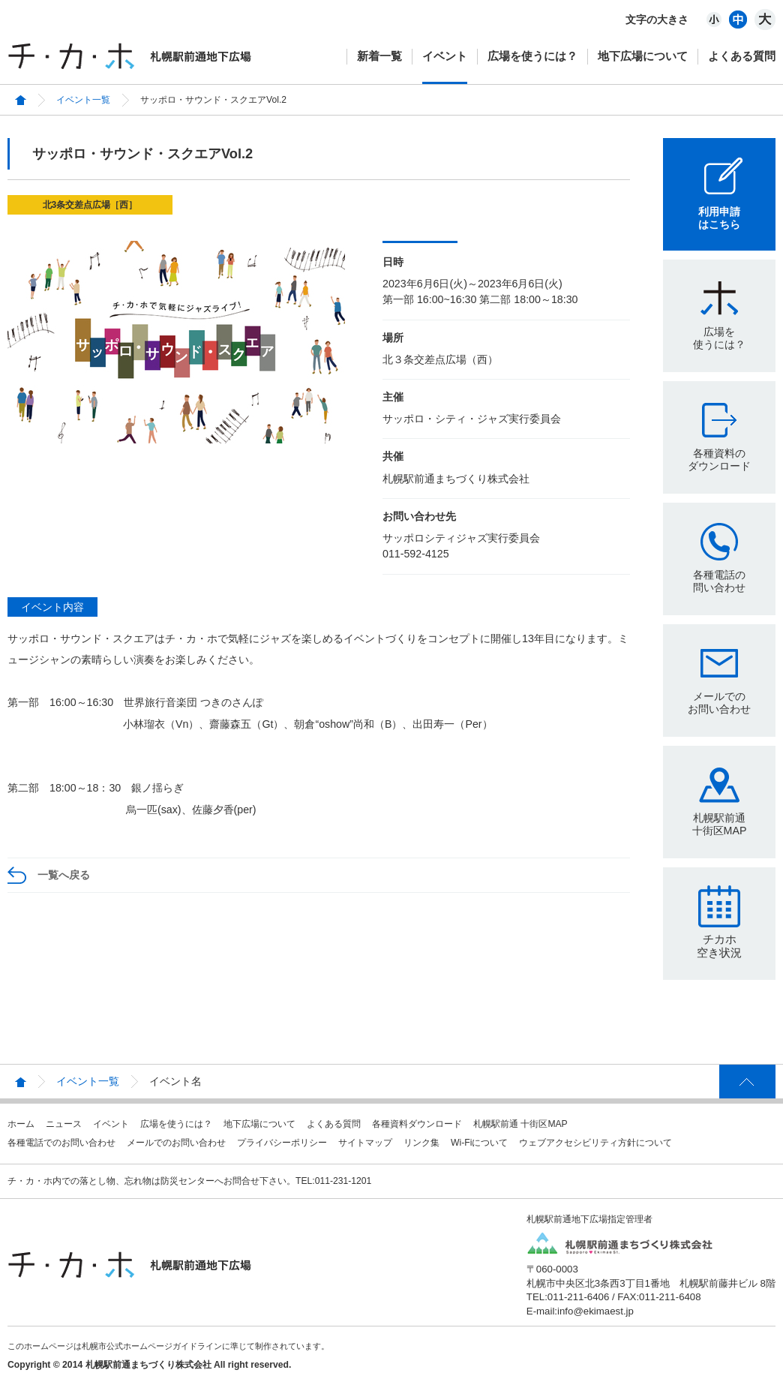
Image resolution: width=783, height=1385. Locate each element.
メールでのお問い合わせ (719, 702)
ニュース (64, 1124)
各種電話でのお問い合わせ (62, 1142)
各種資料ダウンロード (417, 1124)
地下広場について (643, 56)
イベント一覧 (83, 100)
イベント (444, 56)
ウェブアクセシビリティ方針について (595, 1142)
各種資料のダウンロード (719, 459)
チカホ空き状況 (719, 946)
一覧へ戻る (64, 875)
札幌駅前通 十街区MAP (520, 1124)
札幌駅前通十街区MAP (719, 824)
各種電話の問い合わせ (719, 581)
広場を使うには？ (533, 56)
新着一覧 (379, 56)
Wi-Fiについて (479, 1142)
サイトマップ (365, 1142)
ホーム (21, 1124)
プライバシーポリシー (282, 1142)
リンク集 (422, 1142)
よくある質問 (742, 56)
